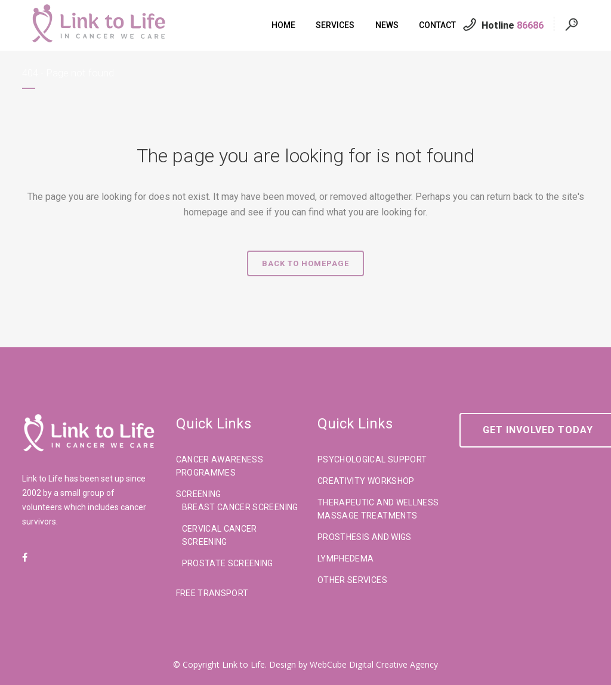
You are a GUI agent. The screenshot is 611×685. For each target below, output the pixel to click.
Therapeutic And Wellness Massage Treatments (378, 509)
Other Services (352, 580)
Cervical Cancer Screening (219, 535)
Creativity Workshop (366, 481)
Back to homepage (305, 263)
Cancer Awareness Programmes (220, 466)
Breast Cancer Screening (240, 507)
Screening (198, 494)
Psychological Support (372, 459)
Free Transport (212, 593)
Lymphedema (345, 558)
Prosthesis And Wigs (364, 537)
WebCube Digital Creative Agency (374, 664)
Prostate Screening (227, 563)
